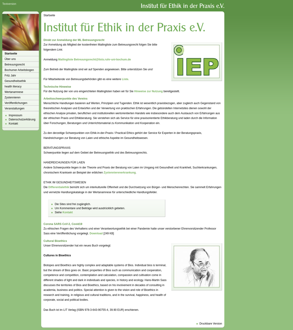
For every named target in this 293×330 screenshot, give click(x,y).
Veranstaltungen (14, 108)
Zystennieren (12, 97)
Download (96, 233)
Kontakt (13, 123)
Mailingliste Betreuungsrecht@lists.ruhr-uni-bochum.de (94, 59)
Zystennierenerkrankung (120, 172)
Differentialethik (58, 187)
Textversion (9, 3)
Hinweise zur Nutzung (148, 91)
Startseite (11, 53)
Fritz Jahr (10, 75)
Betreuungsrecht (15, 64)
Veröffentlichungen (16, 103)
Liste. (125, 79)
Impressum (15, 115)
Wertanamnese (14, 92)
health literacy (13, 86)
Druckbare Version (210, 323)
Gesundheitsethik (15, 81)
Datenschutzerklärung (22, 119)
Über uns (10, 59)
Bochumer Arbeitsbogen (19, 70)
